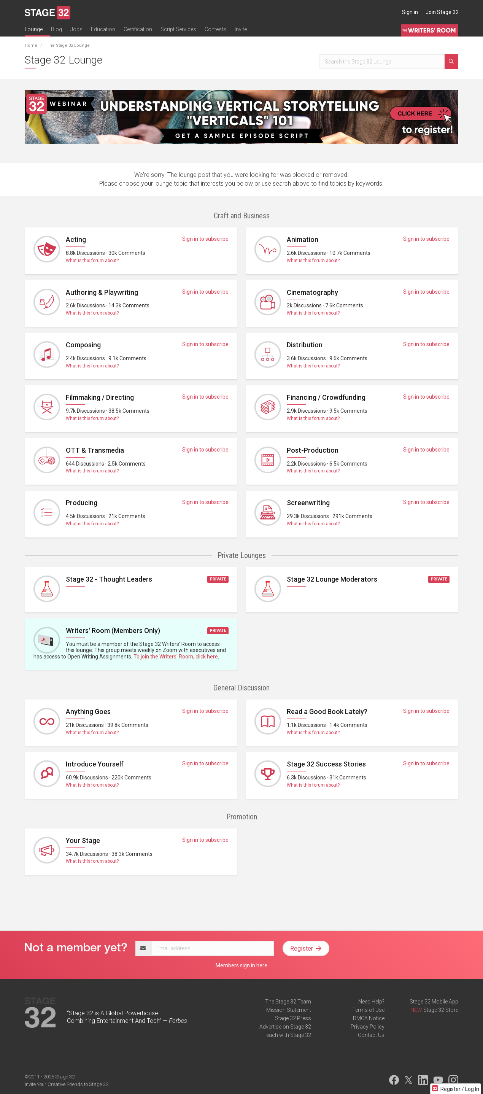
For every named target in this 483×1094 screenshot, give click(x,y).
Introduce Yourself (95, 764)
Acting (76, 239)
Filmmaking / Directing (100, 397)
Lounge (34, 29)
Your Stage (83, 840)
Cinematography (312, 292)
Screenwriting (308, 503)
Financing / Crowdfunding (326, 397)
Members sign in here (241, 965)
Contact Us (371, 1035)
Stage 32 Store (440, 1010)
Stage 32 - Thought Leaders (109, 579)
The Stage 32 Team (288, 1002)
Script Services (178, 29)
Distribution (305, 345)
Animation (302, 239)
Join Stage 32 (442, 12)
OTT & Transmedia (95, 450)
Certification (138, 29)
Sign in (410, 12)
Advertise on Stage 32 (285, 1027)
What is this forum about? (92, 260)
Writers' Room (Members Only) (113, 630)
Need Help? (371, 1002)
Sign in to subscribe (205, 239)
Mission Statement (288, 1010)
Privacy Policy (367, 1027)
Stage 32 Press (293, 1018)
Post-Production (312, 450)
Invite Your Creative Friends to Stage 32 (66, 1084)
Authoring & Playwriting (102, 292)
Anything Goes (88, 712)
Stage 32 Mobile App (434, 1002)
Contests (215, 29)
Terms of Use (368, 1010)
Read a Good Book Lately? (327, 712)
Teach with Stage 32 (287, 1035)
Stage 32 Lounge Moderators (332, 579)
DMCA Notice (368, 1018)
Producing (81, 503)
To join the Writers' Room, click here (175, 657)
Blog (56, 29)
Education (103, 29)
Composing (83, 345)
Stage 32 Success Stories (326, 764)
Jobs (76, 29)
